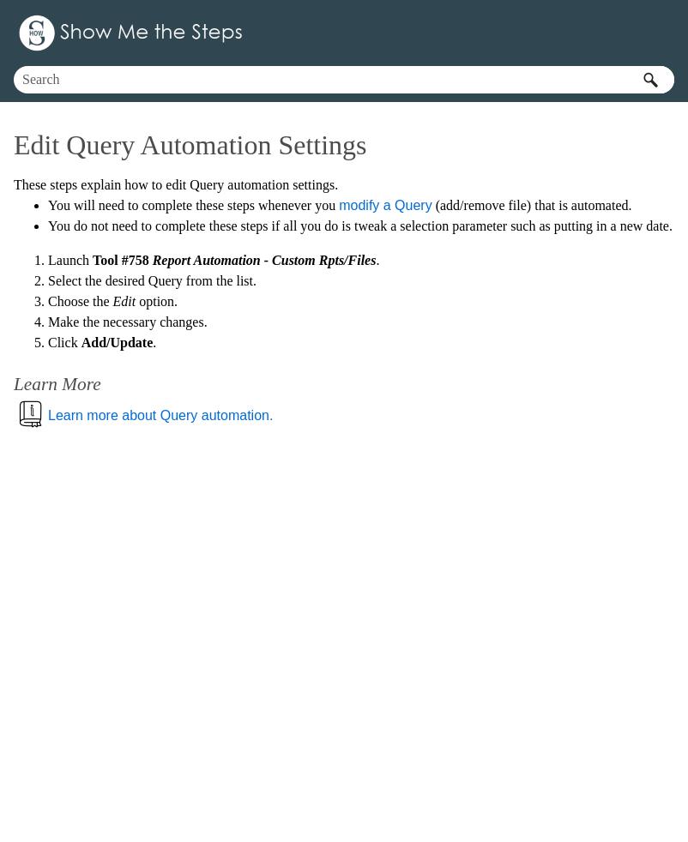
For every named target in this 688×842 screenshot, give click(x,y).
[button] (650, 79)
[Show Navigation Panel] (664, 33)
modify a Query (385, 205)
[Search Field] (344, 79)
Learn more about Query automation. (160, 415)
